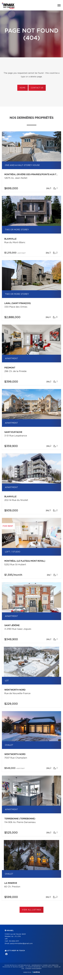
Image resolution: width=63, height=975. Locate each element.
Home (22, 88)
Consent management (33, 968)
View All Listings (31, 910)
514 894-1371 (14, 941)
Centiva (36, 972)
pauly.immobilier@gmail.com (21, 943)
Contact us (37, 88)
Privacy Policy (47, 967)
